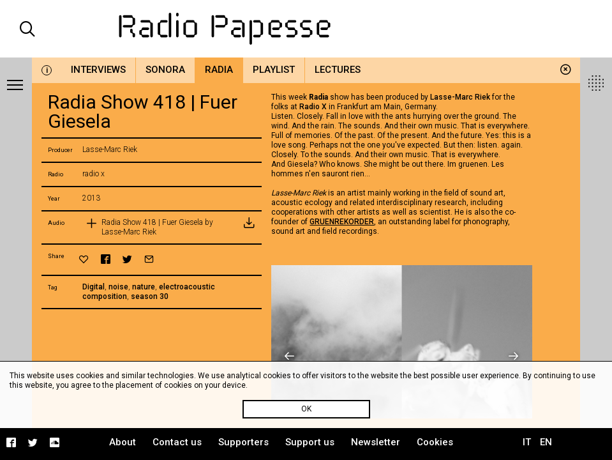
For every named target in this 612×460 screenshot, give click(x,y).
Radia (219, 69)
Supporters (243, 442)
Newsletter (375, 442)
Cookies (435, 442)
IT (527, 442)
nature (143, 286)
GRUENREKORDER (342, 221)
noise (118, 286)
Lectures (338, 69)
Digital (93, 286)
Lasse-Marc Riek (460, 97)
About (122, 442)
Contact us (177, 442)
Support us (309, 442)
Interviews (98, 69)
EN (546, 442)
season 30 (149, 296)
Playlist (274, 69)
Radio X (313, 106)
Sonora (165, 69)
